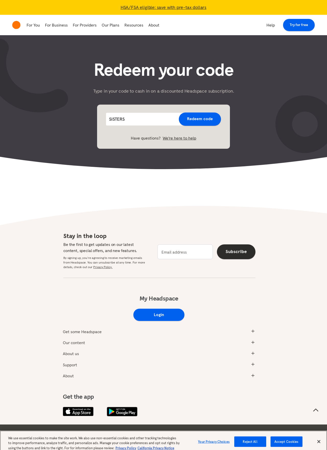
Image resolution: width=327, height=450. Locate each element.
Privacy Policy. (102, 267)
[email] (185, 251)
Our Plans (110, 25)
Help (270, 25)
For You (33, 25)
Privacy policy (94, 433)
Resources (133, 25)
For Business (56, 25)
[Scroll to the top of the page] (316, 410)
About (153, 25)
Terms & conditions (59, 433)
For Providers (85, 25)
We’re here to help (179, 138)
